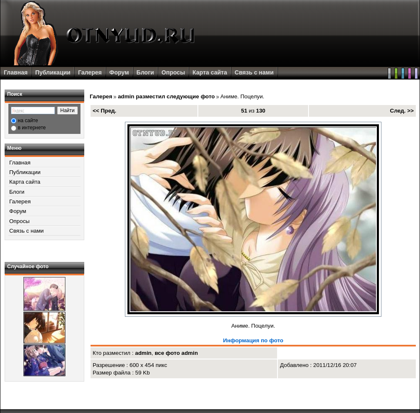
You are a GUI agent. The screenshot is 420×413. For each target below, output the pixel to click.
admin (143, 353)
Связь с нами (254, 72)
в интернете (32, 128)
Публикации (52, 72)
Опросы (173, 72)
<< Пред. (105, 111)
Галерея (90, 72)
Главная (16, 72)
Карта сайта (209, 72)
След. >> (402, 111)
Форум (119, 72)
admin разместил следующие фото (166, 96)
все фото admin (176, 353)
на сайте (28, 120)
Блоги (145, 72)
